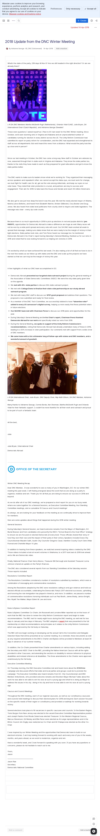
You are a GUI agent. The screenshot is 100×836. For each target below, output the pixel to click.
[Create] (82, 21)
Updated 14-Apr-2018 (80, 27)
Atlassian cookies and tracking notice (25, 14)
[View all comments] (94, 819)
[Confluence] (13, 21)
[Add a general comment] (15, 830)
